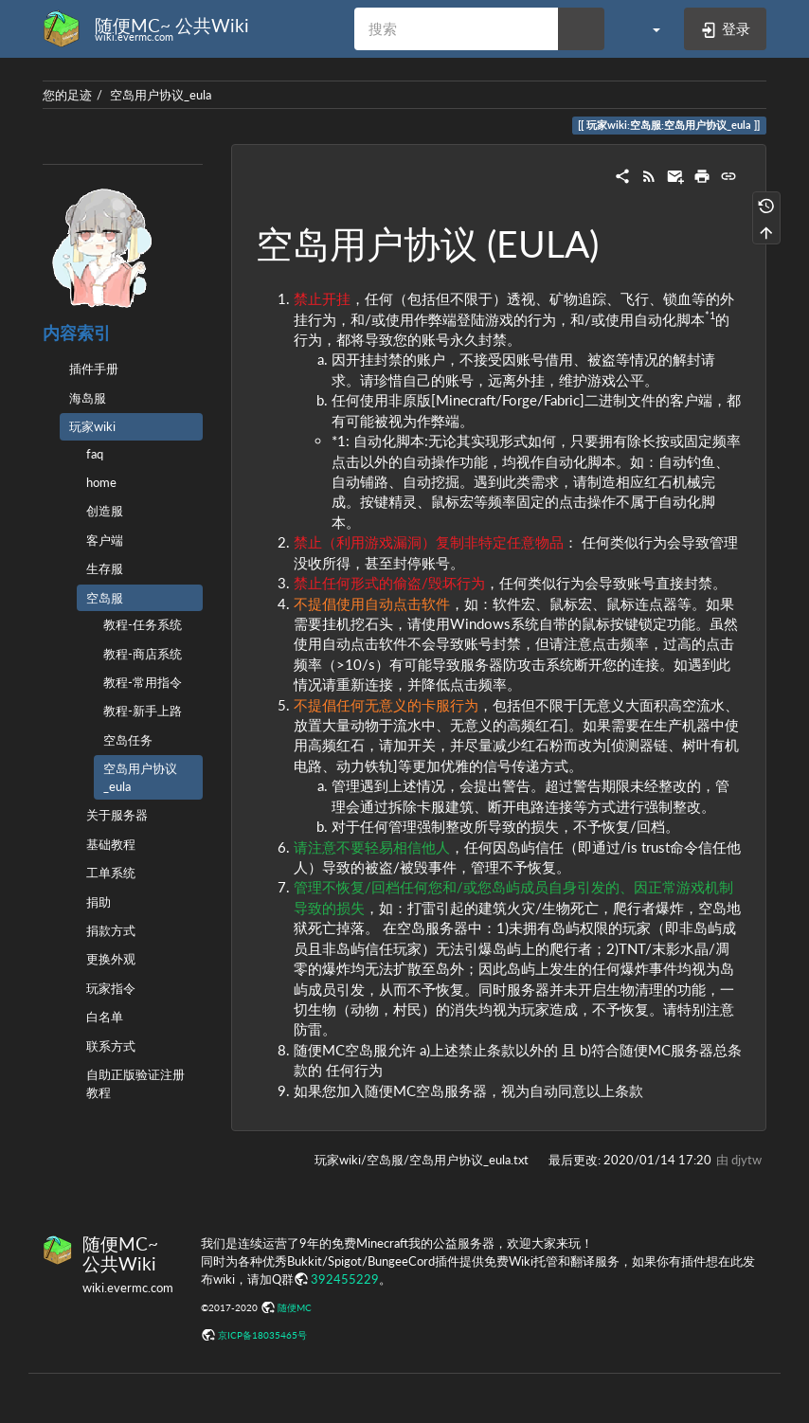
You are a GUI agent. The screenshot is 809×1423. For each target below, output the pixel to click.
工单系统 (110, 872)
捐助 (98, 902)
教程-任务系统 (142, 624)
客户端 (104, 540)
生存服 (104, 568)
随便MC (295, 1307)
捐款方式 (110, 930)
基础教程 (110, 844)
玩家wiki (92, 426)
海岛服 (87, 397)
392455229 (345, 1279)
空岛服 (104, 597)
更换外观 (110, 958)
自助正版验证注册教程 (135, 1083)
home (101, 482)
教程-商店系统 (142, 653)
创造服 (104, 510)
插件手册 (93, 368)
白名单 (104, 1016)
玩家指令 (110, 988)
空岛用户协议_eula (160, 94)
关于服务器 (117, 814)
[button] (646, 28)
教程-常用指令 (142, 682)
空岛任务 (128, 740)
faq (94, 453)
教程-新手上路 (142, 710)
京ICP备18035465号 (262, 1335)
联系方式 (110, 1046)
